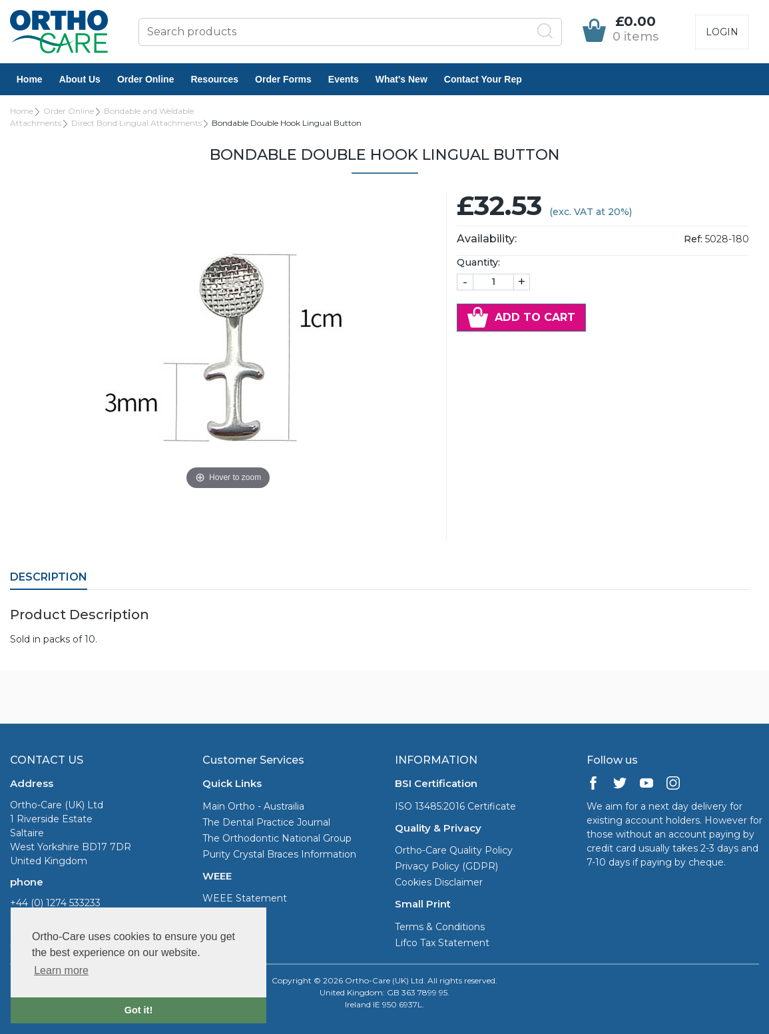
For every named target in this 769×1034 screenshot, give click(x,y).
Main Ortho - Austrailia (253, 806)
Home (30, 79)
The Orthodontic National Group (277, 838)
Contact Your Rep (483, 79)
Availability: (487, 238)
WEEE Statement (244, 898)
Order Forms (283, 79)
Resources (215, 79)
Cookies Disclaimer (439, 882)
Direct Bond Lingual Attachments (136, 123)
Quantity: (478, 262)
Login (722, 32)
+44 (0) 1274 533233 (55, 903)
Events (343, 79)
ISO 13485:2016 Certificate (455, 806)
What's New (401, 79)
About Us (80, 79)
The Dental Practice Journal (266, 822)
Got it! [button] (138, 1010)
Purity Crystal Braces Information (279, 854)
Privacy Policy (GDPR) (446, 866)
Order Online (145, 79)
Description (48, 577)
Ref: (693, 239)
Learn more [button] (61, 970)
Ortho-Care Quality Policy (454, 850)
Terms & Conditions (440, 927)
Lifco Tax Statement (442, 943)
